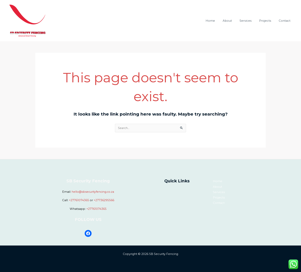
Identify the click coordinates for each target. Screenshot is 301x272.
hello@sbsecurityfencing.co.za (93, 192)
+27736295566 (103, 200)
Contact (285, 14)
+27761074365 (79, 200)
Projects (268, 14)
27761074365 (97, 208)
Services (250, 14)
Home (219, 14)
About (234, 14)
